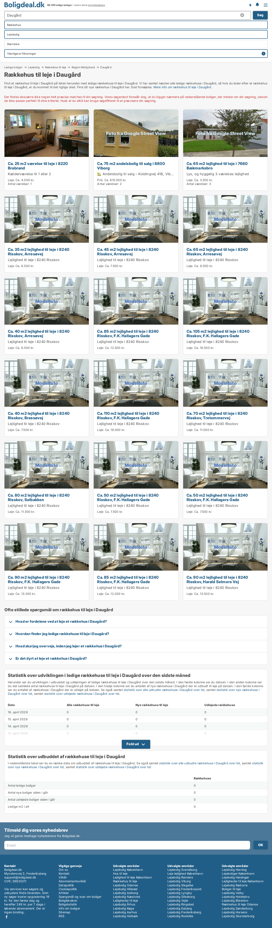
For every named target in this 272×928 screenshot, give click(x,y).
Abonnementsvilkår (72, 881)
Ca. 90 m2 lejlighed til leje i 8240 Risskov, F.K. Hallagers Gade (38, 579)
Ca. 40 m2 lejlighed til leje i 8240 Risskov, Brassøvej (38, 415)
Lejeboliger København (238, 873)
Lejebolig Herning (234, 869)
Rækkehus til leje (55, 67)
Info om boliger (69, 908)
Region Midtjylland (83, 67)
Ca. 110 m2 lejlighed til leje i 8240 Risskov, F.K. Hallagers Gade (128, 415)
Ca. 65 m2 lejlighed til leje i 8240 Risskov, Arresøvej (217, 251)
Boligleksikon (68, 900)
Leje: (11, 180)
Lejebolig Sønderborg (237, 908)
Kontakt (64, 873)
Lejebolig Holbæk (125, 916)
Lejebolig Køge (123, 908)
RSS (62, 916)
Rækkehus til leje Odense (240, 904)
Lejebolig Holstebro (235, 896)
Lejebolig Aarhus (125, 912)
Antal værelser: (19, 184)
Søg (260, 15)
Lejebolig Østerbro (235, 900)
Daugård (105, 67)
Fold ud (132, 744)
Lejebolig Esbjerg (179, 908)
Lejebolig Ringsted (180, 904)
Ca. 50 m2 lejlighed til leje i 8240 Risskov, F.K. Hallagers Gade (128, 497)
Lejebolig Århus (124, 904)
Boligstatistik (68, 904)
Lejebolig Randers (180, 877)
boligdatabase (96, 5)
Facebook (6, 916)
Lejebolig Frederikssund (184, 889)
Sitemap (64, 912)
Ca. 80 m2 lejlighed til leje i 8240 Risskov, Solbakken (38, 497)
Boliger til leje (231, 889)
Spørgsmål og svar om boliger (80, 896)
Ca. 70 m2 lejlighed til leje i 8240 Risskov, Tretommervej (217, 415)
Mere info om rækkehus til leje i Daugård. (182, 87)
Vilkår (63, 877)
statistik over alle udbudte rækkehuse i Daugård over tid (164, 690)
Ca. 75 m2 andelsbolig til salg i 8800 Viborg (131, 165)
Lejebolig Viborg (179, 881)
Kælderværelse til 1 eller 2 (29, 174)
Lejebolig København (128, 869)
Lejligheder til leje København (243, 881)
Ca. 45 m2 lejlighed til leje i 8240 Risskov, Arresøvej (128, 251)
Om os (63, 869)
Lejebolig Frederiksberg (184, 912)
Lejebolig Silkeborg (181, 896)
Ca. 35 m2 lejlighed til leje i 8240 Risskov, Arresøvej (38, 251)
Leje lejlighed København (185, 873)
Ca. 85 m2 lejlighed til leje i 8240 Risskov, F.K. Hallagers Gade (128, 333)
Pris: (100, 180)
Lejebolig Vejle (177, 900)
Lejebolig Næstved (126, 896)
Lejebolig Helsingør (235, 877)
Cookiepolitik (68, 889)
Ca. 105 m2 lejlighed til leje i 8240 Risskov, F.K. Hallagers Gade (218, 333)
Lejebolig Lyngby (179, 893)
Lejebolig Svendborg (182, 869)
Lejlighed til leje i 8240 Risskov (34, 260)
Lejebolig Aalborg (125, 893)
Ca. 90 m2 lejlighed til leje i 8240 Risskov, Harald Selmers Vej (217, 579)
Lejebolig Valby (233, 893)
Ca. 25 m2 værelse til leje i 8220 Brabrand (38, 165)
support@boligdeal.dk (20, 877)
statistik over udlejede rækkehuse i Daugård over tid (81, 693)
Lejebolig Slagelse (180, 885)
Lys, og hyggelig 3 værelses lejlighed (218, 174)
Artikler (64, 893)
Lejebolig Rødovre (235, 885)
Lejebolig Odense (125, 885)
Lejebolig (34, 67)
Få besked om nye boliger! (250, 5)
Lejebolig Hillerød (125, 889)
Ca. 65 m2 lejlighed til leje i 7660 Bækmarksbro (217, 165)
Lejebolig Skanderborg (238, 916)
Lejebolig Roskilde (180, 916)
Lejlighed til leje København (132, 877)
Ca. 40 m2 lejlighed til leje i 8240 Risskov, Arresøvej (38, 333)
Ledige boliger (13, 67)
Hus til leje (120, 873)
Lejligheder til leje (125, 900)
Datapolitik (66, 885)
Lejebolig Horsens (234, 912)
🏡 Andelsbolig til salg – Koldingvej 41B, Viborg (136, 174)
